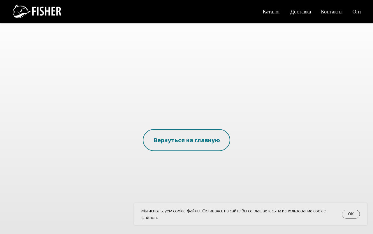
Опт (357, 11)
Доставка (300, 11)
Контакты (331, 11)
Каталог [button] (272, 11)
